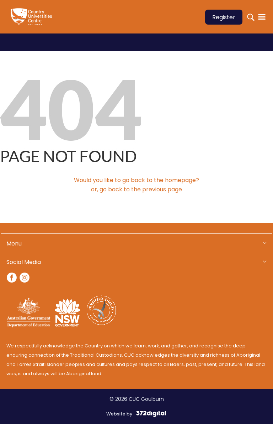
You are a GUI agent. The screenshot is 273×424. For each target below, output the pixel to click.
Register (223, 17)
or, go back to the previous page (136, 189)
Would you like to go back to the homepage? (136, 180)
